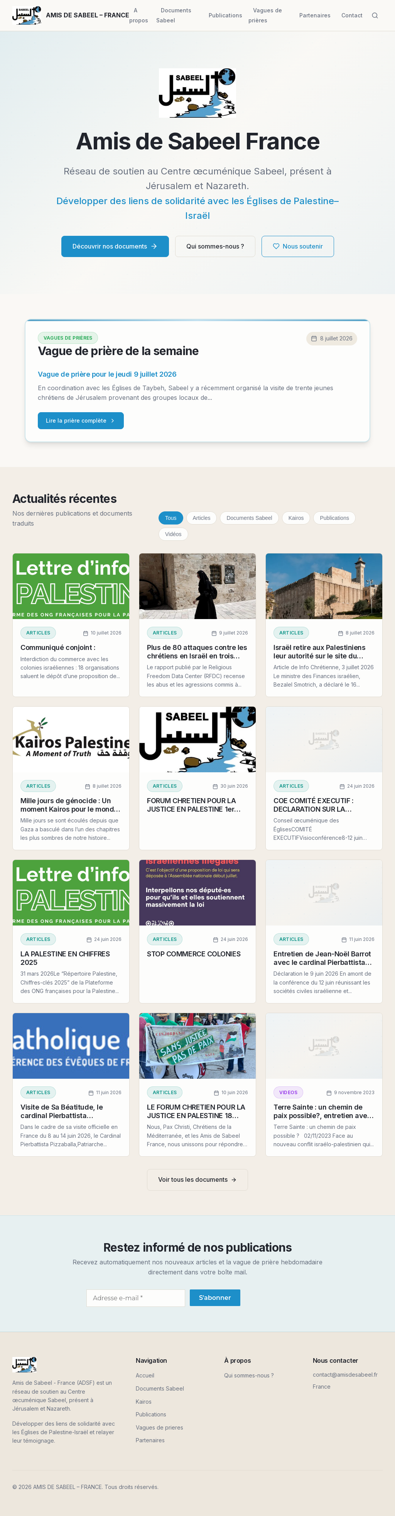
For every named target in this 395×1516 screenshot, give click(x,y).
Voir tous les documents (197, 1179)
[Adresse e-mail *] (135, 1298)
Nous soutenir (298, 246)
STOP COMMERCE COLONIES (193, 954)
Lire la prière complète (81, 420)
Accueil (145, 1375)
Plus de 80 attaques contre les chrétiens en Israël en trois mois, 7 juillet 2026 (197, 655)
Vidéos (173, 534)
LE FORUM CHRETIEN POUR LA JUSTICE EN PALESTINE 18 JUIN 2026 (196, 1115)
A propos (138, 15)
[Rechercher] (375, 15)
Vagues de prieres (159, 1427)
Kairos (296, 518)
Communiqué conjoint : (58, 647)
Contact (352, 15)
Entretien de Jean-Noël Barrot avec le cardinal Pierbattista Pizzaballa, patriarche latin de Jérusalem (322, 966)
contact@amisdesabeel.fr (345, 1374)
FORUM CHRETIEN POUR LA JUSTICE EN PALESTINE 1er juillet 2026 (191, 809)
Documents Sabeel (173, 15)
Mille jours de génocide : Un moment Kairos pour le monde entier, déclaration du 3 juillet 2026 (69, 813)
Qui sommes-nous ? (215, 246)
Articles (202, 518)
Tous (171, 518)
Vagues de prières (265, 15)
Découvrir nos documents (115, 246)
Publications (225, 15)
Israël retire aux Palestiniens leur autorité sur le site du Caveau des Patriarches (319, 655)
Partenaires (315, 15)
